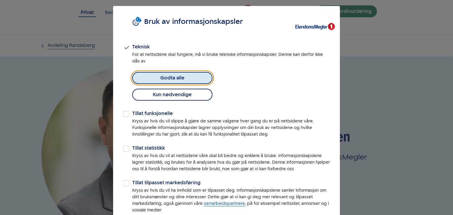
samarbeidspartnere (224, 186)
